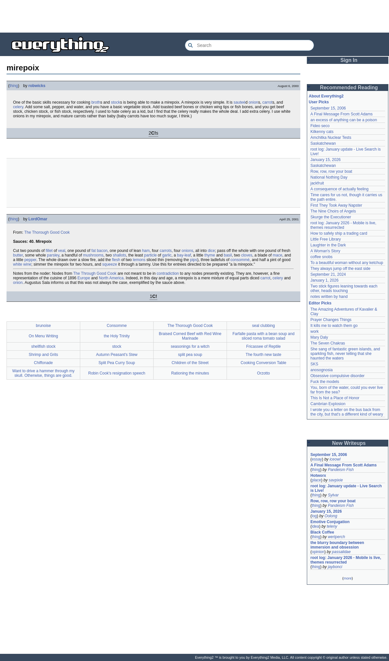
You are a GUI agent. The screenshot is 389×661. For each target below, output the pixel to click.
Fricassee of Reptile (263, 346)
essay (317, 459)
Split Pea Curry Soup (116, 362)
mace (277, 255)
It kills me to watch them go (334, 325)
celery (18, 107)
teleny (332, 526)
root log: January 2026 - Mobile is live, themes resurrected (343, 225)
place (316, 480)
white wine (22, 264)
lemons (139, 259)
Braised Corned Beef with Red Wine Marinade (190, 336)
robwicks (36, 85)
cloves (246, 255)
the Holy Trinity (116, 336)
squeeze (109, 264)
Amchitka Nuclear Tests (330, 137)
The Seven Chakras (327, 343)
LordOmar (37, 219)
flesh (116, 259)
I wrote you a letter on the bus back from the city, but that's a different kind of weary (346, 412)
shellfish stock (43, 346)
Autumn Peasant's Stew (116, 354)
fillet (49, 250)
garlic (167, 255)
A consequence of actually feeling (339, 189)
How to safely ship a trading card (338, 233)
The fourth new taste (263, 354)
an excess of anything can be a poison (343, 120)
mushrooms (93, 255)
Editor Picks (320, 303)
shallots (119, 255)
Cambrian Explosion (327, 404)
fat (93, 250)
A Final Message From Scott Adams (341, 114)
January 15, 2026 (325, 159)
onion (253, 102)
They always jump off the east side (340, 268)
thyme (209, 255)
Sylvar (333, 495)
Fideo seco (320, 126)
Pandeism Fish (340, 469)
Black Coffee (322, 532)
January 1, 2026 (324, 280)
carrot (267, 102)
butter (18, 255)
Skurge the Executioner (330, 217)
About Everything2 (326, 96)
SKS (314, 364)
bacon (102, 250)
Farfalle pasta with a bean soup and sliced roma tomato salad (263, 336)
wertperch (336, 537)
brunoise (43, 325)
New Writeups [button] (349, 443)
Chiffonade (43, 362)
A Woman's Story (325, 251)
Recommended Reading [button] (349, 87)
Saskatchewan (323, 143)
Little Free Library (325, 239)
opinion (318, 552)
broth (95, 102)
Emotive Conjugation (330, 522)
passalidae (341, 552)
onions (187, 250)
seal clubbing (263, 325)
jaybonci (335, 567)
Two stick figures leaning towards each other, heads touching (343, 288)
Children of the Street (190, 362)
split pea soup (190, 354)
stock (115, 102)
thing (13, 85)
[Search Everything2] (249, 45)
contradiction (168, 273)
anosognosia (321, 370)
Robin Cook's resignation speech (116, 373)
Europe (83, 278)
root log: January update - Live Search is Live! (346, 488)
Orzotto (263, 373)
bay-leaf (184, 255)
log (314, 516)
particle (150, 255)
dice (211, 250)
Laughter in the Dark (328, 245)
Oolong (330, 516)
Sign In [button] (348, 60)
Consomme (117, 325)
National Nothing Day (328, 177)
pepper (30, 259)
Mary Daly (319, 337)
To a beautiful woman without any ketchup (346, 262)
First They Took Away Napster (336, 205)
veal (61, 250)
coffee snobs (321, 257)
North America (111, 278)
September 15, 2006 (328, 108)
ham (146, 250)
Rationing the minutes (190, 373)
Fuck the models (324, 381)
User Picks (319, 102)
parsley (53, 255)
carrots (166, 250)
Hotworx (318, 475)
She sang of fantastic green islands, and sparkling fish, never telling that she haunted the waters (345, 353)
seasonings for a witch (190, 346)
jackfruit (317, 183)
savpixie (336, 480)
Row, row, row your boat (331, 171)
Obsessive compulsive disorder (337, 376)
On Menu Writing (43, 336)
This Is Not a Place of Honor (334, 398)
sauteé (239, 102)
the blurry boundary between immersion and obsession (337, 545)
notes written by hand (329, 296)
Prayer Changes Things (331, 319)
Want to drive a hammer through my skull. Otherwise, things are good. (43, 373)
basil (228, 255)
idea (315, 526)
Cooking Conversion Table (263, 362)
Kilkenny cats (322, 131)
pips (193, 259)
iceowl (335, 459)
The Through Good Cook (95, 273)
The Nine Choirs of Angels (333, 211)
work (314, 331)
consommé (240, 259)
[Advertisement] (194, 16)
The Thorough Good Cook (46, 232)
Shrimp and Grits (43, 354)
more (347, 578)
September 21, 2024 (328, 274)
